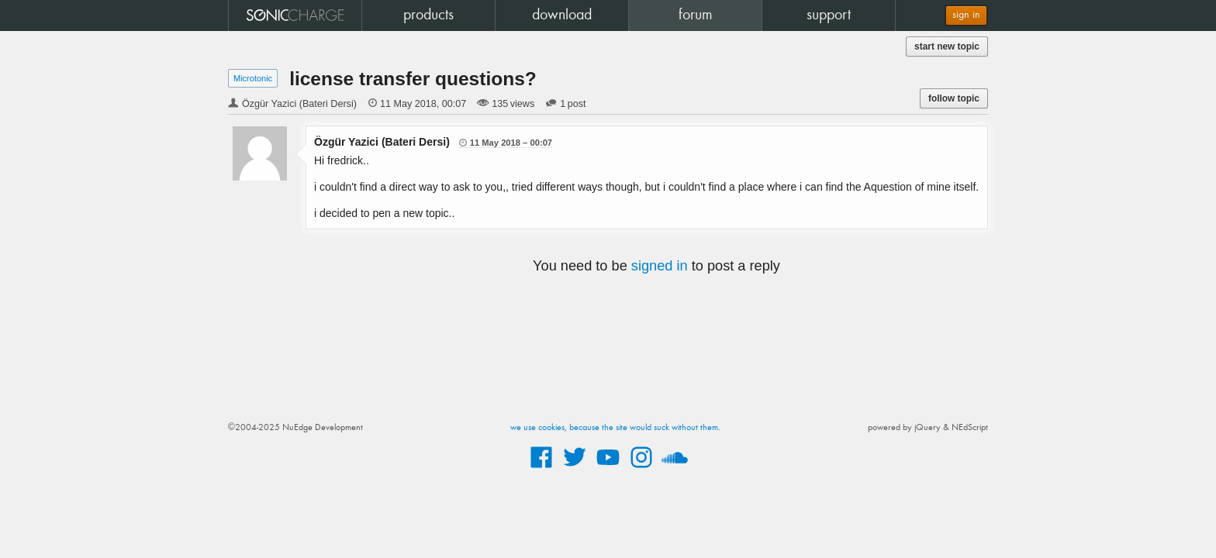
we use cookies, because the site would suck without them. (615, 427)
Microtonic (252, 78)
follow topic (953, 98)
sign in (966, 15)
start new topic (946, 46)
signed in (659, 266)
